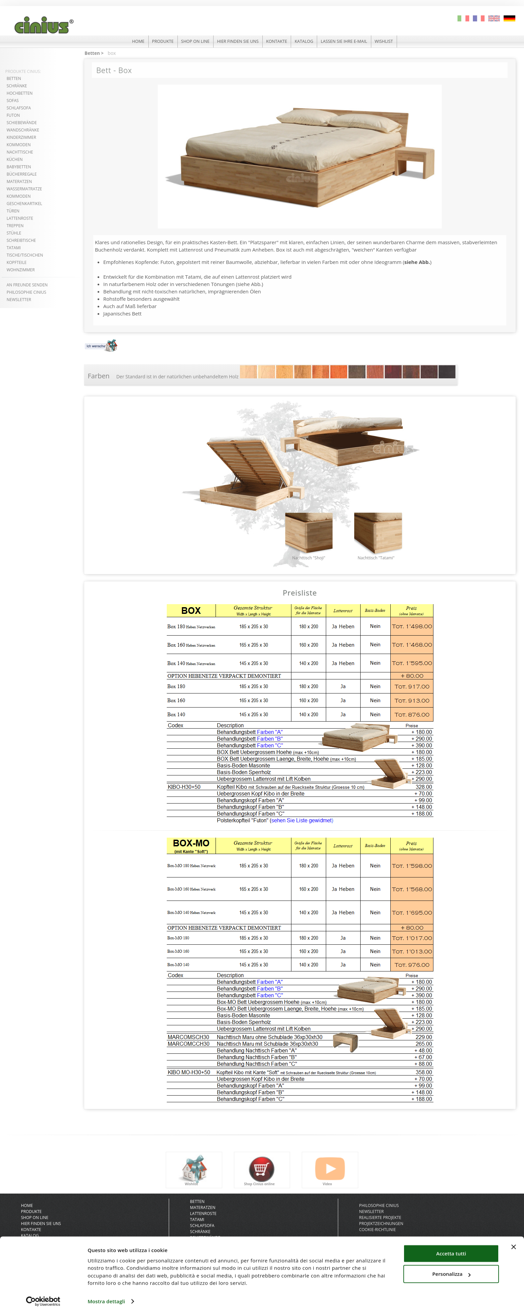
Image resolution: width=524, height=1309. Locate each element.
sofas (13, 100)
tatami (14, 248)
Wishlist (389, 41)
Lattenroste (203, 1217)
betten (14, 78)
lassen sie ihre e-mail (348, 41)
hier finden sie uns (236, 41)
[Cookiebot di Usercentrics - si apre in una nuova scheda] (43, 1296)
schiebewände (22, 122)
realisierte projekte (380, 1221)
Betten (197, 1205)
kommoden (19, 145)
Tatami (197, 1223)
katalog (306, 41)
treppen (15, 225)
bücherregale (22, 174)
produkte (158, 41)
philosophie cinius (26, 292)
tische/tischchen (25, 255)
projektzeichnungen (381, 1227)
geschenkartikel (24, 203)
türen (13, 211)
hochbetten (20, 93)
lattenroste (20, 218)
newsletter (371, 1215)
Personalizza (451, 1268)
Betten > (94, 53)
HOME (132, 41)
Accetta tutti (451, 1248)
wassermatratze (24, 189)
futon (13, 115)
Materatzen (203, 1211)
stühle (14, 233)
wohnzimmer (21, 270)
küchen (15, 159)
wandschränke (23, 130)
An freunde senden (27, 285)
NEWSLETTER (19, 299)
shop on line (192, 41)
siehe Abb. (417, 261)
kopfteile (17, 262)
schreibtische (21, 240)
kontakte (277, 41)
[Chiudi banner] (513, 1241)
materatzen (19, 181)
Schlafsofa (19, 108)
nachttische (20, 152)
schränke (17, 86)
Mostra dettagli (106, 1296)
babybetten (19, 167)
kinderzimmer (21, 137)
